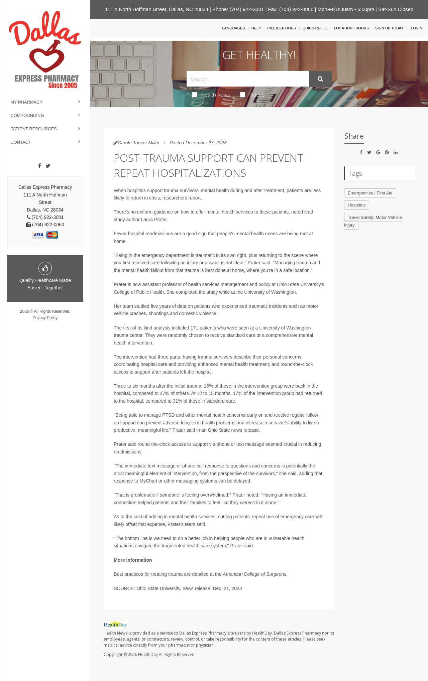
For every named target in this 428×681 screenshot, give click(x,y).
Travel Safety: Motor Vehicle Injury (373, 221)
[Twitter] (47, 166)
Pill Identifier (281, 28)
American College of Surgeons (254, 574)
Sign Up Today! (390, 28)
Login (416, 28)
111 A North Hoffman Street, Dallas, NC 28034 (156, 9)
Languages (233, 28)
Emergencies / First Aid (370, 192)
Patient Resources (33, 128)
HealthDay (148, 654)
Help (256, 28)
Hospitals (356, 205)
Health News (211, 94)
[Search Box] (248, 79)
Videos (252, 94)
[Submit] (320, 79)
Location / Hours (351, 28)
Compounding (27, 115)
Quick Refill (315, 28)
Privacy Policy (45, 317)
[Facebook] (39, 166)
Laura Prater (154, 219)
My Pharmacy (26, 102)
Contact (20, 142)
